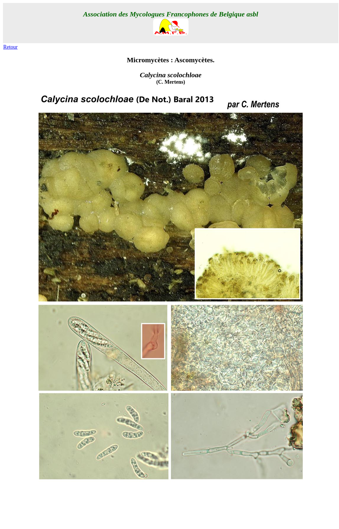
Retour (10, 47)
